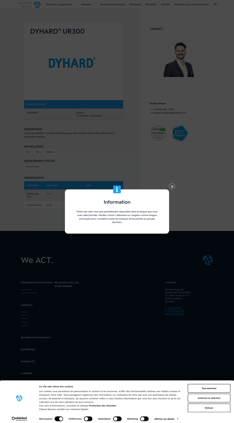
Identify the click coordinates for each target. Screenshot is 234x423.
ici (49, 407)
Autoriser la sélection (209, 396)
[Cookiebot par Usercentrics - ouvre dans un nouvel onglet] (19, 417)
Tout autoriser (209, 386)
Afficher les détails (164, 417)
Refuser (209, 406)
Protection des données (102, 404)
